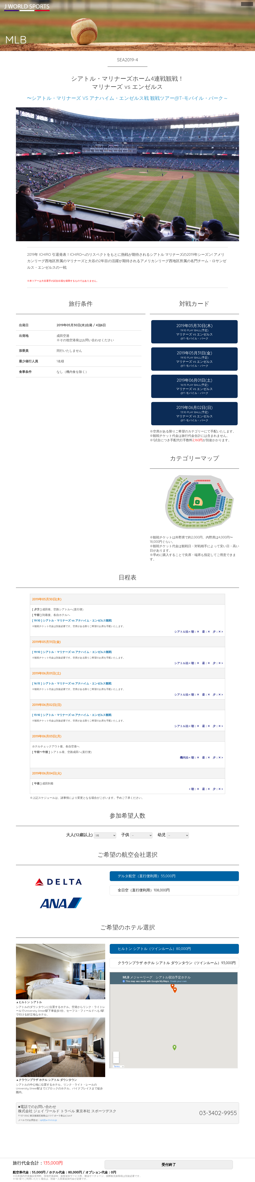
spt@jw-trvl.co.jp (48, 1120)
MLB (18, 39)
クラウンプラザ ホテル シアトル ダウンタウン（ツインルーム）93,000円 (177, 962)
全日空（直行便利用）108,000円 (144, 890)
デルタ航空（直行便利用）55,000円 (146, 876)
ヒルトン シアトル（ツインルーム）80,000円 (154, 948)
